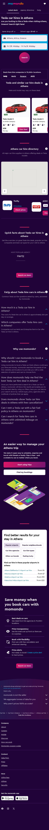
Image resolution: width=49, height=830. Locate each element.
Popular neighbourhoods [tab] (32, 545)
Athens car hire (41, 713)
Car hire (2, 713)
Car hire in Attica (28, 713)
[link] (16, 115)
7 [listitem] (9, 125)
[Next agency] (44, 191)
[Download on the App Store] (21, 798)
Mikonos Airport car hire (13, 574)
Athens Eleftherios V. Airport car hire (18, 570)
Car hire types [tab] (28, 551)
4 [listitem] (13, 125)
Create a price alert (34, 653)
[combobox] (9, 31)
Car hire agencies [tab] (12, 551)
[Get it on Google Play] (7, 798)
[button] (4, 3)
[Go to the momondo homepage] (15, 3)
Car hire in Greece (14, 713)
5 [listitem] (4, 125)
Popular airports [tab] (12, 545)
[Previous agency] (5, 191)
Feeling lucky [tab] (28, 556)
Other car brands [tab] (12, 556)
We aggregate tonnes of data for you (26, 699)
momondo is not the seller (26, 695)
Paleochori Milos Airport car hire (16, 580)
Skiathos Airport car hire (13, 577)
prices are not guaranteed (12, 688)
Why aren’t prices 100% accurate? (26, 703)
